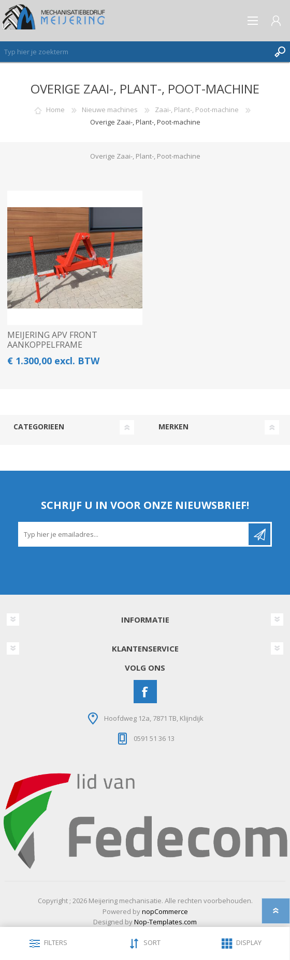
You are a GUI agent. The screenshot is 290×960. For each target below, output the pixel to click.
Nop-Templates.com (165, 921)
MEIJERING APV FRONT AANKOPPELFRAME (52, 340)
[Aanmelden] (134, 534)
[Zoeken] (134, 51)
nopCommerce (165, 911)
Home (55, 109)
